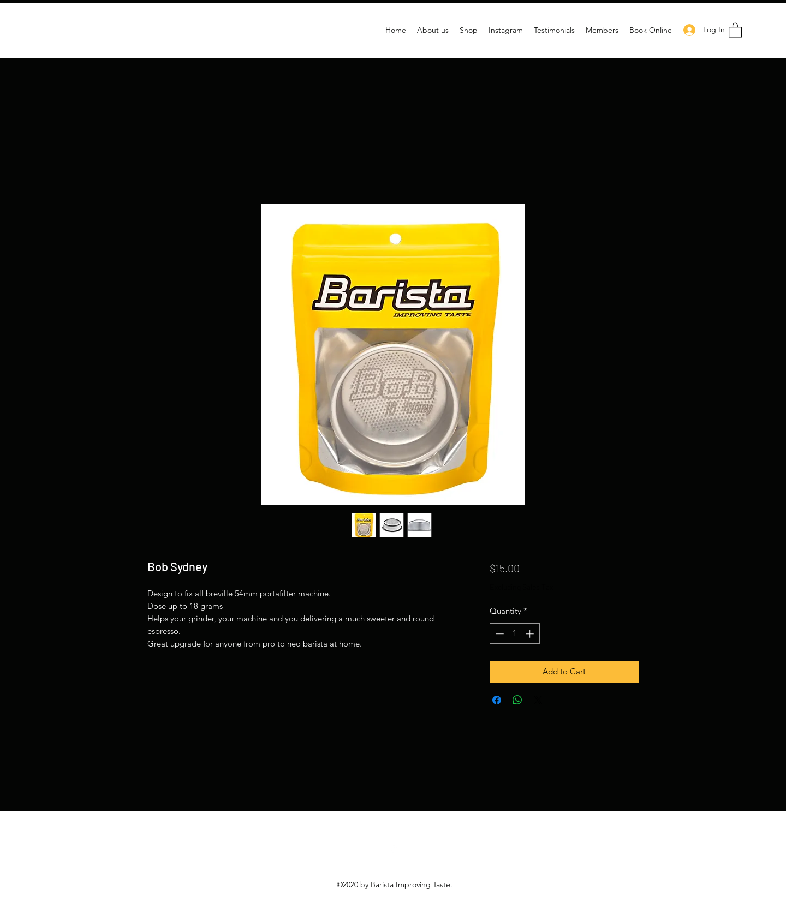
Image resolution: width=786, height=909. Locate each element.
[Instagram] (393, 849)
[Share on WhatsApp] (517, 700)
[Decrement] (498, 634)
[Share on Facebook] (496, 700)
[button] (735, 30)
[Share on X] (538, 700)
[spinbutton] (514, 634)
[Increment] (530, 634)
